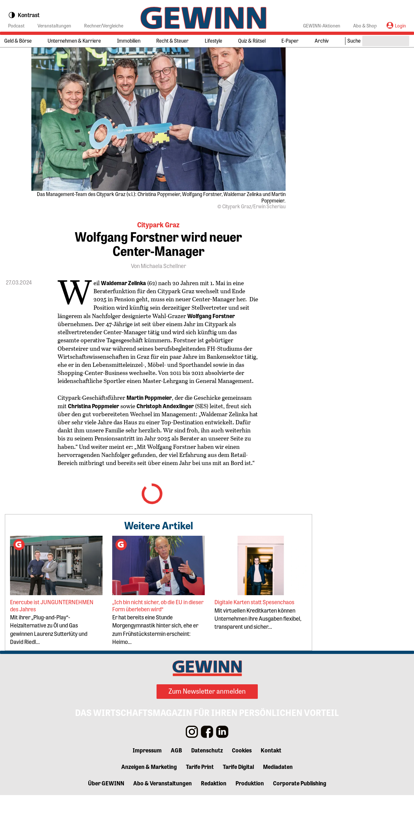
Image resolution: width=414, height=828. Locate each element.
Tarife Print (200, 799)
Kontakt (271, 783)
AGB (176, 783)
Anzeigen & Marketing (149, 799)
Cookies (242, 783)
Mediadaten (278, 799)
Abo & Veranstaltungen (162, 816)
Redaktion (213, 816)
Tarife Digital (238, 799)
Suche (354, 40)
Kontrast (23, 15)
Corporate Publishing (299, 816)
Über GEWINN (106, 816)
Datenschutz (207, 783)
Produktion (249, 816)
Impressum (147, 783)
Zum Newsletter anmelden (207, 724)
